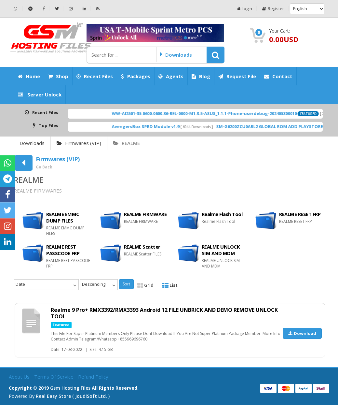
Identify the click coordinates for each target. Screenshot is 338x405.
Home (29, 76)
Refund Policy (93, 376)
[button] (215, 55)
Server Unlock (39, 94)
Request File (237, 76)
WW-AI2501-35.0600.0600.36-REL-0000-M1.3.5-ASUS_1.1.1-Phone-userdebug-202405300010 (217, 113)
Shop (58, 76)
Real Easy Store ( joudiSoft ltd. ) (73, 396)
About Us (20, 376)
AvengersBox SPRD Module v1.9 (158, 126)
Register (273, 8)
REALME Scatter (142, 246)
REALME (126, 143)
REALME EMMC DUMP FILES (62, 217)
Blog (201, 76)
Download (302, 333)
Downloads (32, 143)
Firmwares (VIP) (79, 143)
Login (244, 8)
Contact (278, 76)
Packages (135, 76)
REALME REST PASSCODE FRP (62, 249)
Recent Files (94, 76)
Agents (170, 76)
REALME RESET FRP (299, 214)
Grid (145, 285)
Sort (126, 284)
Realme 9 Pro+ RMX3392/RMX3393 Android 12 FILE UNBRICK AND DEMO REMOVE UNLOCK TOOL (164, 313)
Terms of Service (54, 376)
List (170, 285)
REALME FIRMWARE (145, 214)
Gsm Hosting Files (70, 388)
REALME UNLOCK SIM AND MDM (221, 249)
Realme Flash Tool (222, 214)
